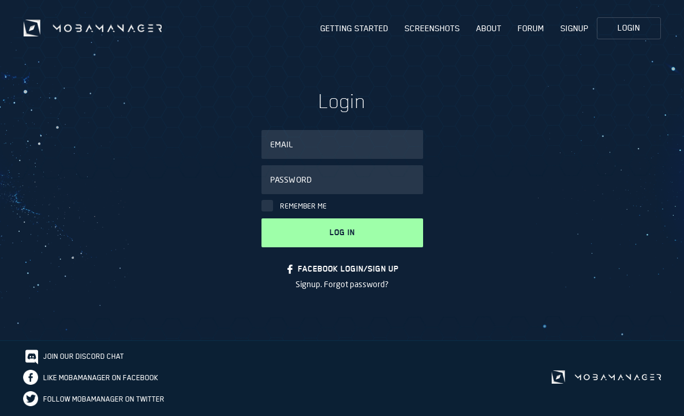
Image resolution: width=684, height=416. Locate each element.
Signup (574, 28)
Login (629, 27)
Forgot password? (356, 284)
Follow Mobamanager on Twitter (104, 399)
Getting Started (354, 28)
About (489, 28)
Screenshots (432, 28)
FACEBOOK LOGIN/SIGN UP (348, 269)
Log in (342, 232)
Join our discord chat (83, 356)
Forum (531, 28)
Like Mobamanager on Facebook (100, 377)
